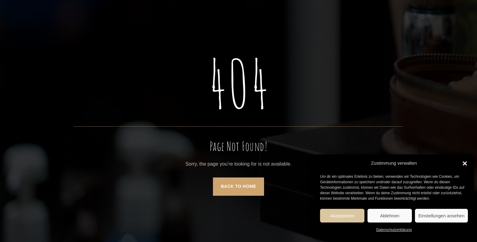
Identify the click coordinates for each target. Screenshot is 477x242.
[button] (465, 163)
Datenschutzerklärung (394, 230)
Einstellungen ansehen (441, 215)
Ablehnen (389, 215)
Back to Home (238, 186)
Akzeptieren (342, 215)
